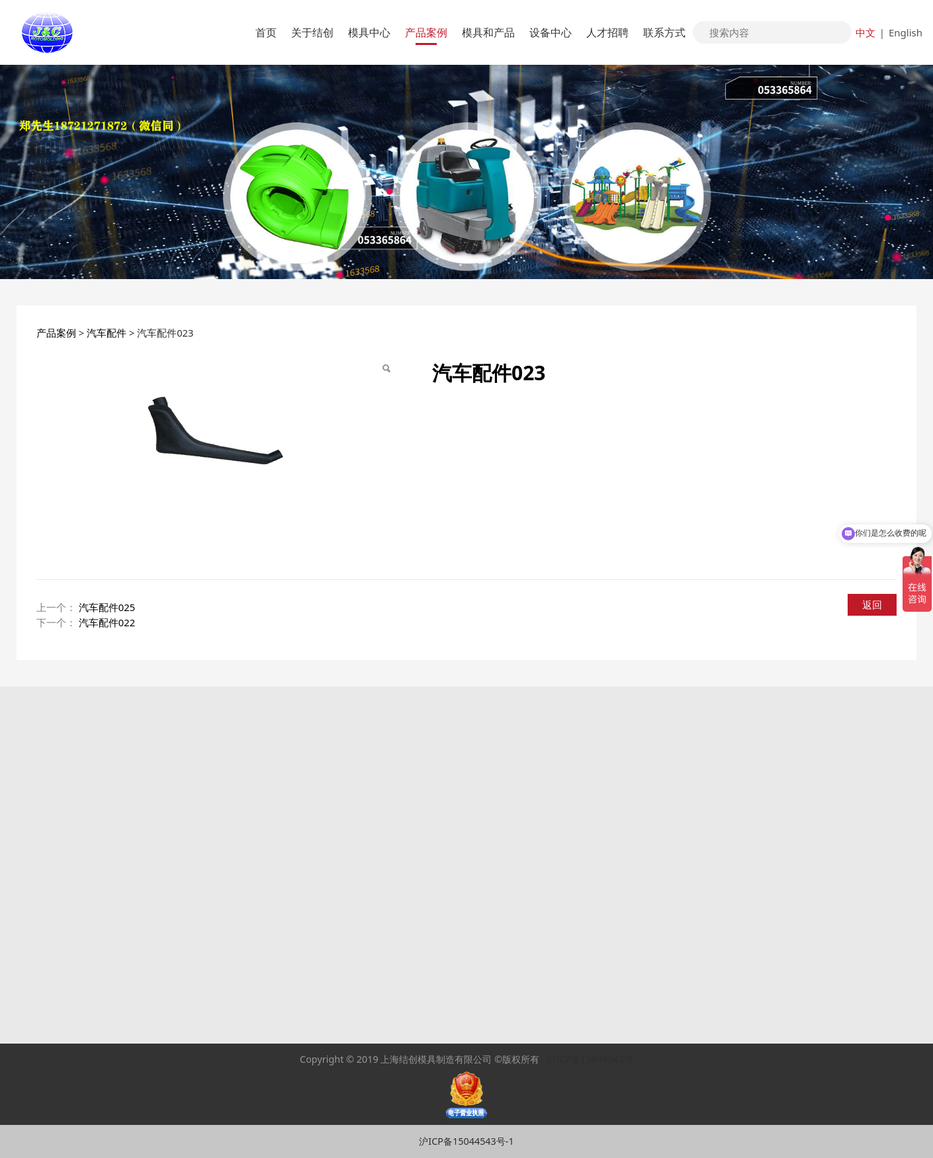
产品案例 (426, 32)
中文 (865, 32)
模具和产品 (488, 32)
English (905, 32)
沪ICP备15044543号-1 (466, 1141)
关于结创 (312, 32)
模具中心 (369, 32)
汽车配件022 (107, 622)
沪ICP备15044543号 (590, 1059)
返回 (872, 604)
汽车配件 (106, 332)
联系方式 (664, 32)
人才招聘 (607, 32)
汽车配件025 (107, 607)
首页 (266, 32)
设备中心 (550, 32)
